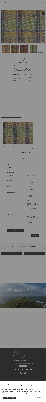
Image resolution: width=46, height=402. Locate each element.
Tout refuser (23, 397)
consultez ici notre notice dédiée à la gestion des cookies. (14, 393)
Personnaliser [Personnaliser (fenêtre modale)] (36, 397)
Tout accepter (10, 397)
